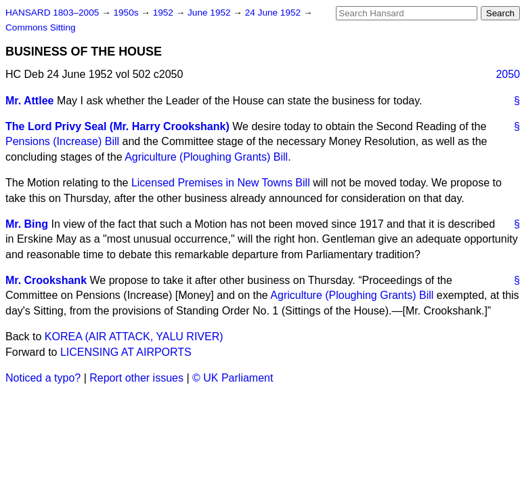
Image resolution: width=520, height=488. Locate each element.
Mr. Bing (26, 224)
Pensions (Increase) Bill (62, 141)
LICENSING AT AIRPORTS (126, 352)
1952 (164, 12)
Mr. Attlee (29, 100)
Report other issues (136, 378)
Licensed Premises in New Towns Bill (220, 182)
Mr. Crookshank (46, 280)
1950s (127, 12)
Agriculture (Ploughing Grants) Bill (206, 157)
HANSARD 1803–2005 (52, 12)
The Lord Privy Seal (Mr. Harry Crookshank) (117, 126)
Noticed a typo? (43, 378)
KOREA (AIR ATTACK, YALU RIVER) (134, 336)
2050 (508, 74)
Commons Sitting (40, 27)
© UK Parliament (232, 378)
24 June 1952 (274, 12)
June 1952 (210, 12)
